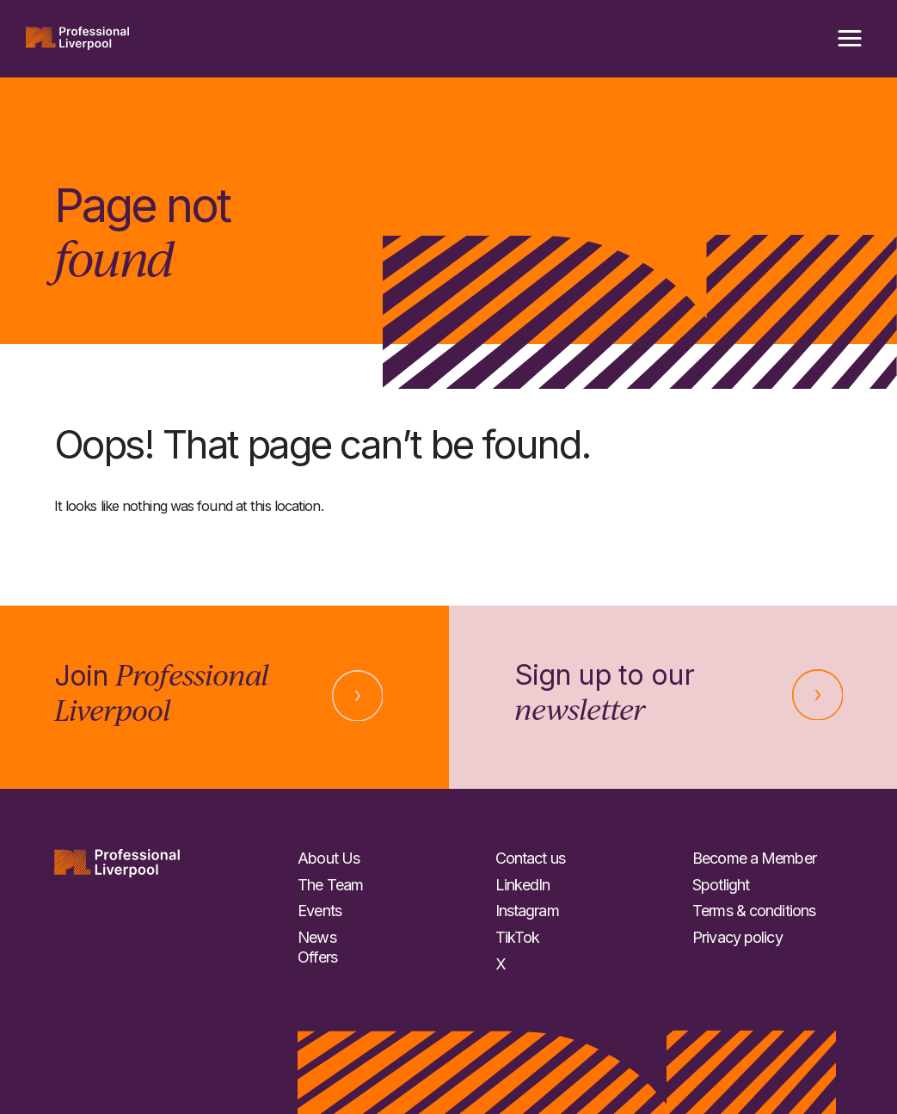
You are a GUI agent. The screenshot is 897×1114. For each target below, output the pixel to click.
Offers (317, 957)
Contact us (530, 858)
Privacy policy (737, 937)
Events (319, 911)
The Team (330, 885)
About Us (328, 858)
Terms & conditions (753, 911)
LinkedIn (522, 885)
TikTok (517, 937)
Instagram (527, 911)
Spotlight (720, 885)
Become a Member (754, 858)
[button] (849, 38)
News (316, 937)
